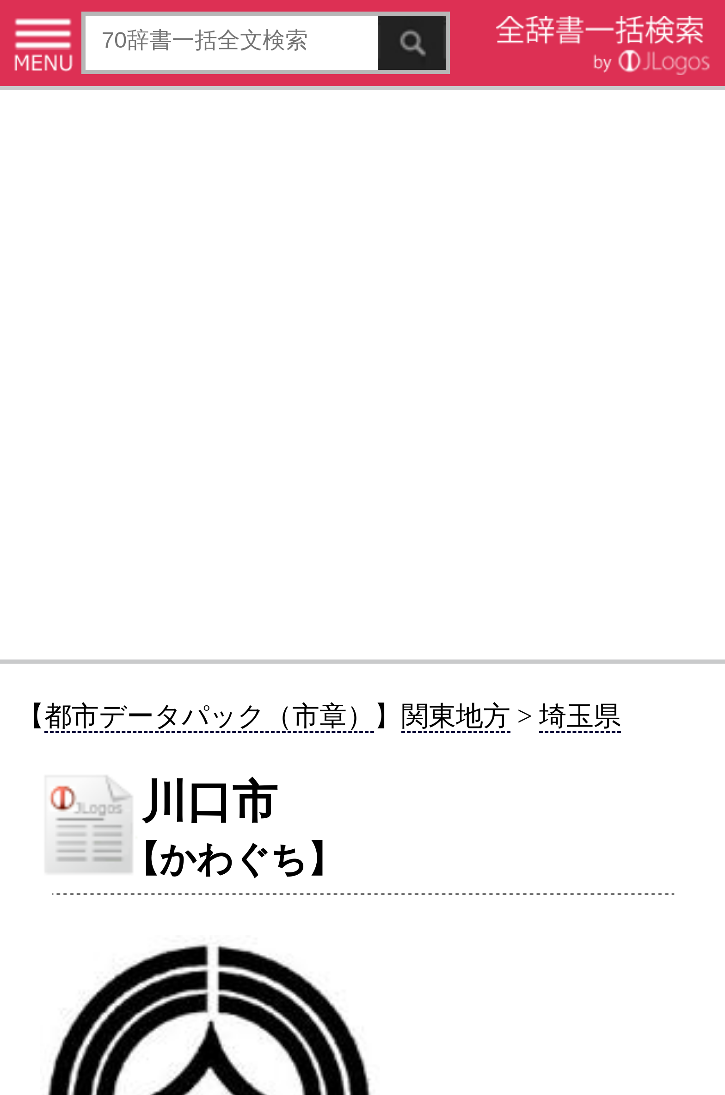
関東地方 (455, 716)
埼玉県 (580, 716)
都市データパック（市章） (209, 716)
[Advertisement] (362, 373)
